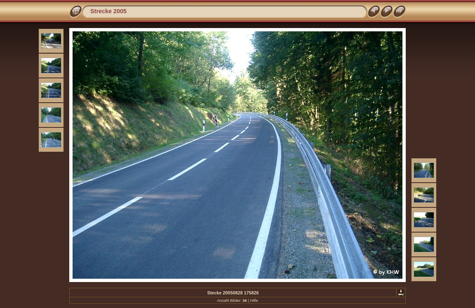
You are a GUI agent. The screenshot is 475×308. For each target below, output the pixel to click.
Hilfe (254, 300)
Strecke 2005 (108, 11)
